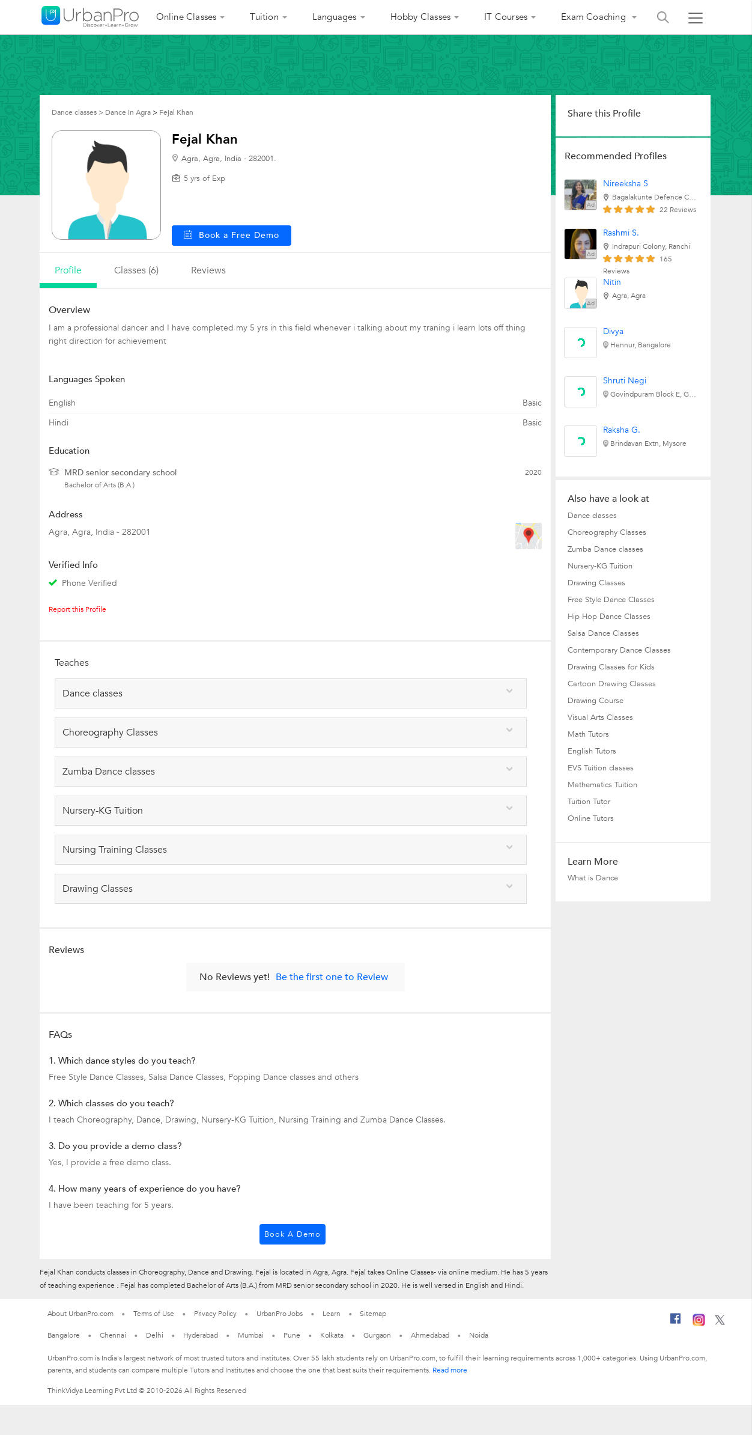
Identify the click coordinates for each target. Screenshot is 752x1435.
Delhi (154, 1335)
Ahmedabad (430, 1335)
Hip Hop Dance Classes (609, 616)
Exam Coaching (594, 17)
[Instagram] (699, 1324)
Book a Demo (292, 1234)
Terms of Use (153, 1313)
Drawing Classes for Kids (611, 667)
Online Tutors (591, 818)
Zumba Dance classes (605, 549)
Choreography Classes (607, 532)
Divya (613, 331)
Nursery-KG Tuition (600, 566)
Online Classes (186, 17)
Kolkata (332, 1335)
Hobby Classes (420, 17)
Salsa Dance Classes (603, 633)
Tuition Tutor (589, 801)
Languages (334, 17)
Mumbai (251, 1335)
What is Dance (593, 878)
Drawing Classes (596, 582)
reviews (208, 270)
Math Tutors (588, 734)
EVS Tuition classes (601, 768)
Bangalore (63, 1335)
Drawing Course (595, 700)
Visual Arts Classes (600, 717)
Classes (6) (136, 270)
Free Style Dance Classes (611, 599)
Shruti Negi (624, 380)
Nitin (612, 282)
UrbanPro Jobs (279, 1313)
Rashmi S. (621, 233)
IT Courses (505, 17)
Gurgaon (377, 1335)
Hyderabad (200, 1335)
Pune (292, 1335)
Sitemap (373, 1313)
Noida (478, 1335)
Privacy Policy (215, 1313)
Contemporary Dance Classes (619, 650)
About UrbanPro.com (80, 1313)
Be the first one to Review (332, 977)
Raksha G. (621, 430)
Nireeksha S (625, 183)
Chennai (113, 1335)
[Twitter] (720, 1322)
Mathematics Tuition (602, 784)
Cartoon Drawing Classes (612, 683)
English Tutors (592, 751)
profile (68, 270)
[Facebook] (676, 1323)
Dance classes (592, 515)
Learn (332, 1313)
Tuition (264, 17)
